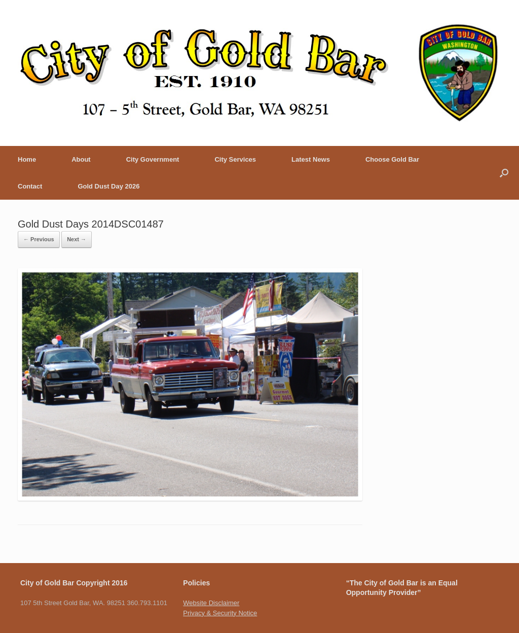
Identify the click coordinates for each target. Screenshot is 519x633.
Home (27, 159)
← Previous (38, 239)
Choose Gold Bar (392, 159)
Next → (76, 239)
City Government (152, 159)
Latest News (310, 159)
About (81, 159)
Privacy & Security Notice (220, 613)
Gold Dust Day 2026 (108, 186)
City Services (235, 159)
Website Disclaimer (211, 603)
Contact (30, 186)
